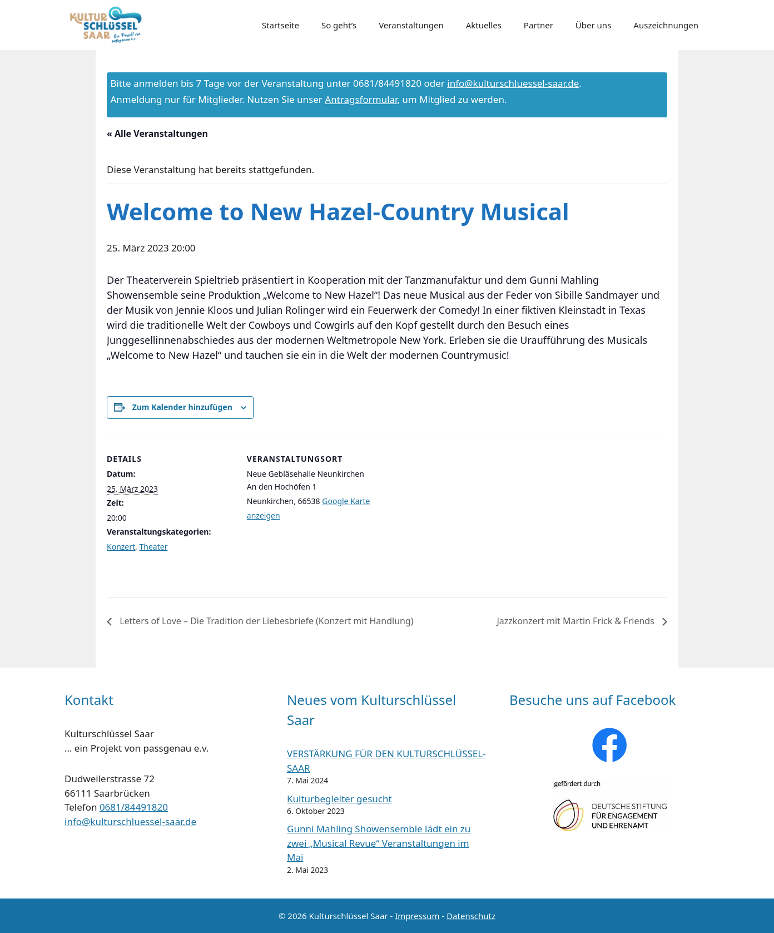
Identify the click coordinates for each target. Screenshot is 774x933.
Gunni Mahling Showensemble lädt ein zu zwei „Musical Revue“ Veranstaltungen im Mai (378, 842)
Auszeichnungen (665, 25)
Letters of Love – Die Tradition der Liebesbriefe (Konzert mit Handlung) (265, 621)
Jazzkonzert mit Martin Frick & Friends (577, 621)
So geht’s (338, 25)
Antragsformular (361, 99)
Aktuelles (484, 25)
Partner (538, 25)
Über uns (593, 25)
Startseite (280, 25)
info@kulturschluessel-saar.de (513, 83)
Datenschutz (470, 915)
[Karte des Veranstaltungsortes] (445, 513)
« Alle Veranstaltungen (157, 133)
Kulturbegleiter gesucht (339, 798)
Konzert (121, 546)
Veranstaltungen (411, 25)
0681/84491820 (134, 807)
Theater (154, 546)
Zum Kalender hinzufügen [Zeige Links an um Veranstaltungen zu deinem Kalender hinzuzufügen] (182, 407)
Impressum (417, 915)
